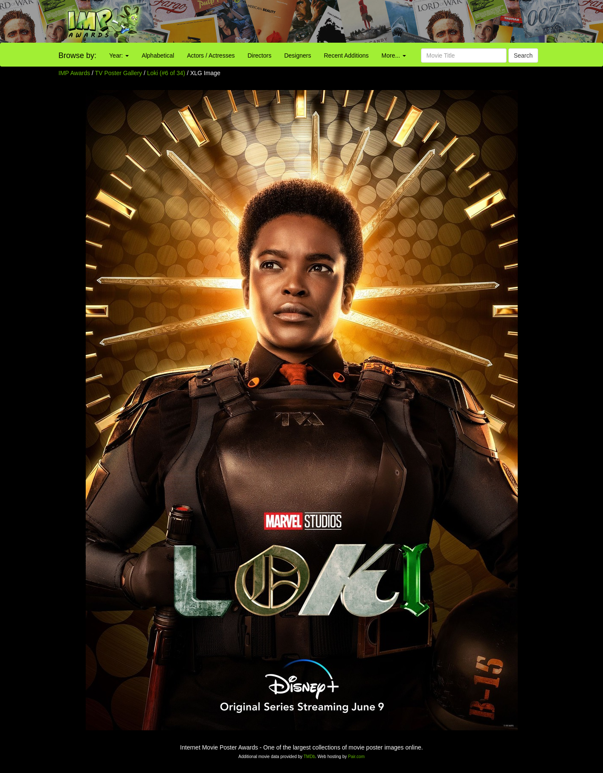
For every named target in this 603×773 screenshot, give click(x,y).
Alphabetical (158, 55)
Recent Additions (346, 55)
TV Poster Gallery (118, 73)
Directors (259, 55)
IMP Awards (74, 73)
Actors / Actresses (211, 55)
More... (394, 55)
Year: (119, 55)
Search (523, 55)
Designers (297, 55)
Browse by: (77, 55)
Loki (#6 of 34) (166, 73)
